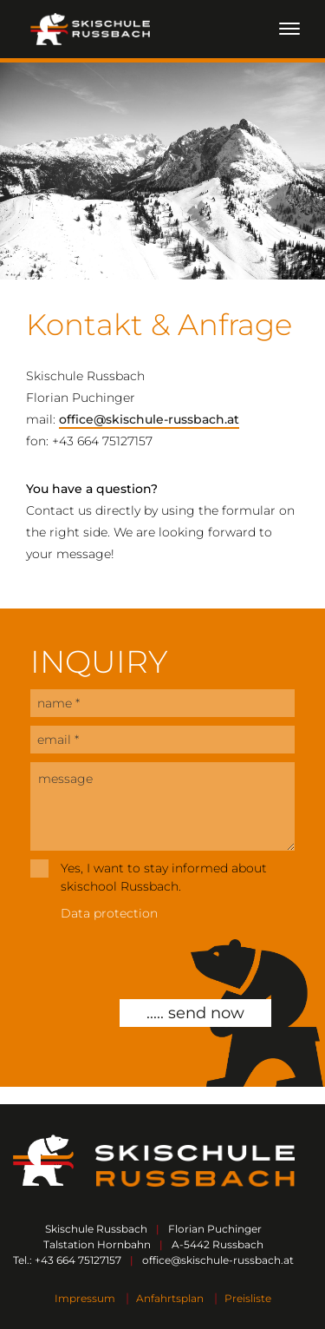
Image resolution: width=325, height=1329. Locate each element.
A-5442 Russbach (217, 1244)
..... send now (195, 1013)
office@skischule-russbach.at (149, 419)
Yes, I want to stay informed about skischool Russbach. (164, 877)
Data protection (109, 913)
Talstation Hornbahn (97, 1244)
